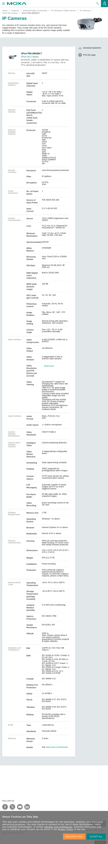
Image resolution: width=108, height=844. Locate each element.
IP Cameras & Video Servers (63, 10)
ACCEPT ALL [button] (96, 836)
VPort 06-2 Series (10, 13)
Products (15, 10)
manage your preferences (58, 827)
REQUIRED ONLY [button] (74, 836)
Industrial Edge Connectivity (35, 10)
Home (4, 10)
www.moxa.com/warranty (57, 747)
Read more (49, 366)
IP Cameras (85, 10)
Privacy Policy (65, 829)
